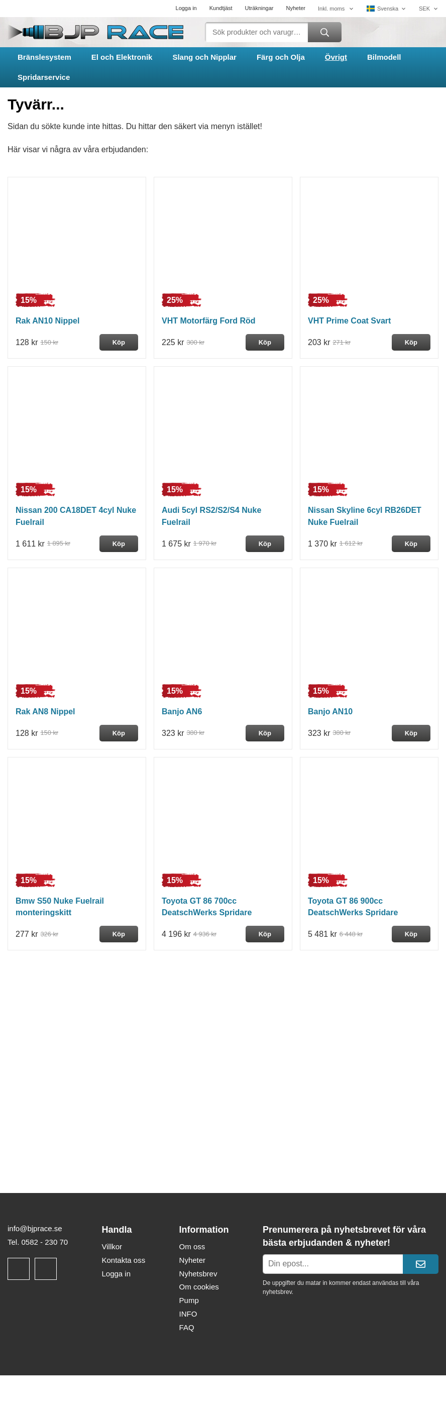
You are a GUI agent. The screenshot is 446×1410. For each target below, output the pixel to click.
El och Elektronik (122, 57)
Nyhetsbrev (198, 1273)
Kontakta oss (123, 1260)
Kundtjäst (221, 8)
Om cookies (199, 1286)
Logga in (186, 8)
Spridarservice (44, 77)
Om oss (192, 1246)
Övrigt (336, 57)
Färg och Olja (281, 57)
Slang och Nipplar (204, 57)
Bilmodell (384, 57)
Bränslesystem (44, 57)
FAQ (186, 1327)
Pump (189, 1300)
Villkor (111, 1246)
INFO (188, 1314)
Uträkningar (259, 8)
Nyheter (295, 8)
